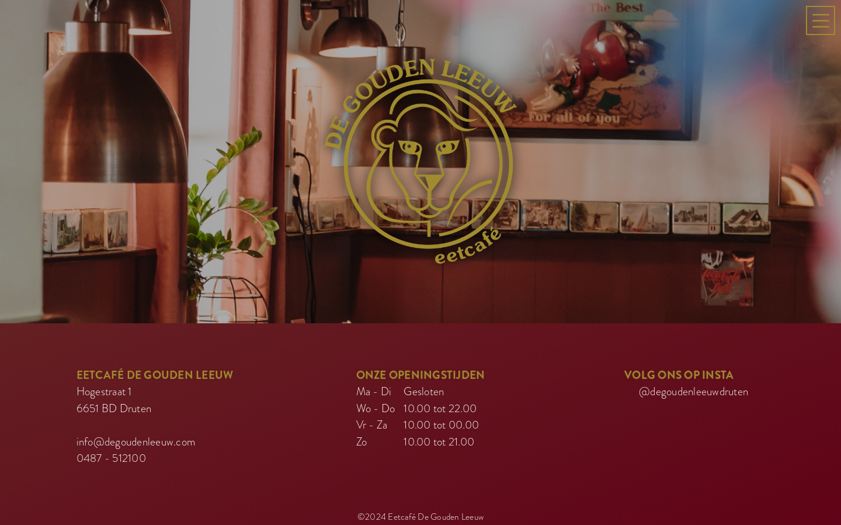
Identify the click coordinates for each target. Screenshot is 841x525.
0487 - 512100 (111, 456)
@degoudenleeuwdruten (693, 389)
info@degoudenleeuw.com (136, 439)
